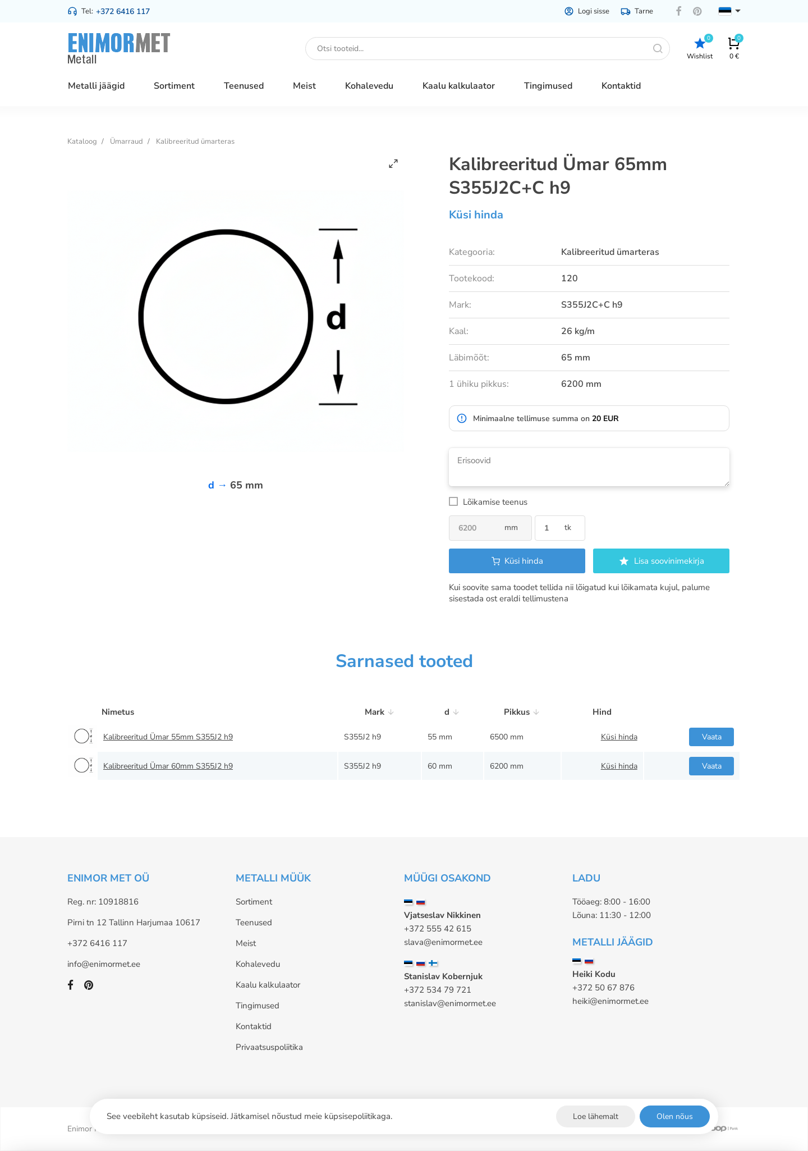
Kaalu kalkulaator (268, 984)
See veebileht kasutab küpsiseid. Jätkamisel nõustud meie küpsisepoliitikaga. (249, 1116)
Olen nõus (674, 1116)
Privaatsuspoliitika (269, 1047)
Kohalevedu (258, 964)
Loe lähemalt (595, 1116)
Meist (246, 943)
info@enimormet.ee (103, 964)
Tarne (637, 11)
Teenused (254, 922)
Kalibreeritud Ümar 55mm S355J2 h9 (168, 737)
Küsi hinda (476, 214)
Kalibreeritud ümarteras (195, 141)
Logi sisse (586, 11)
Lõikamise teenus (495, 502)
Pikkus (522, 712)
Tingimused (257, 1005)
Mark (380, 712)
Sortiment (254, 901)
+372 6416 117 (123, 11)
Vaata (712, 737)
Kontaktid (254, 1026)
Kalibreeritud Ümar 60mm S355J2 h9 (168, 766)
